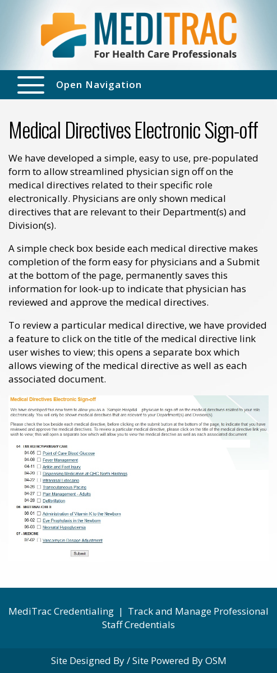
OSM (216, 660)
